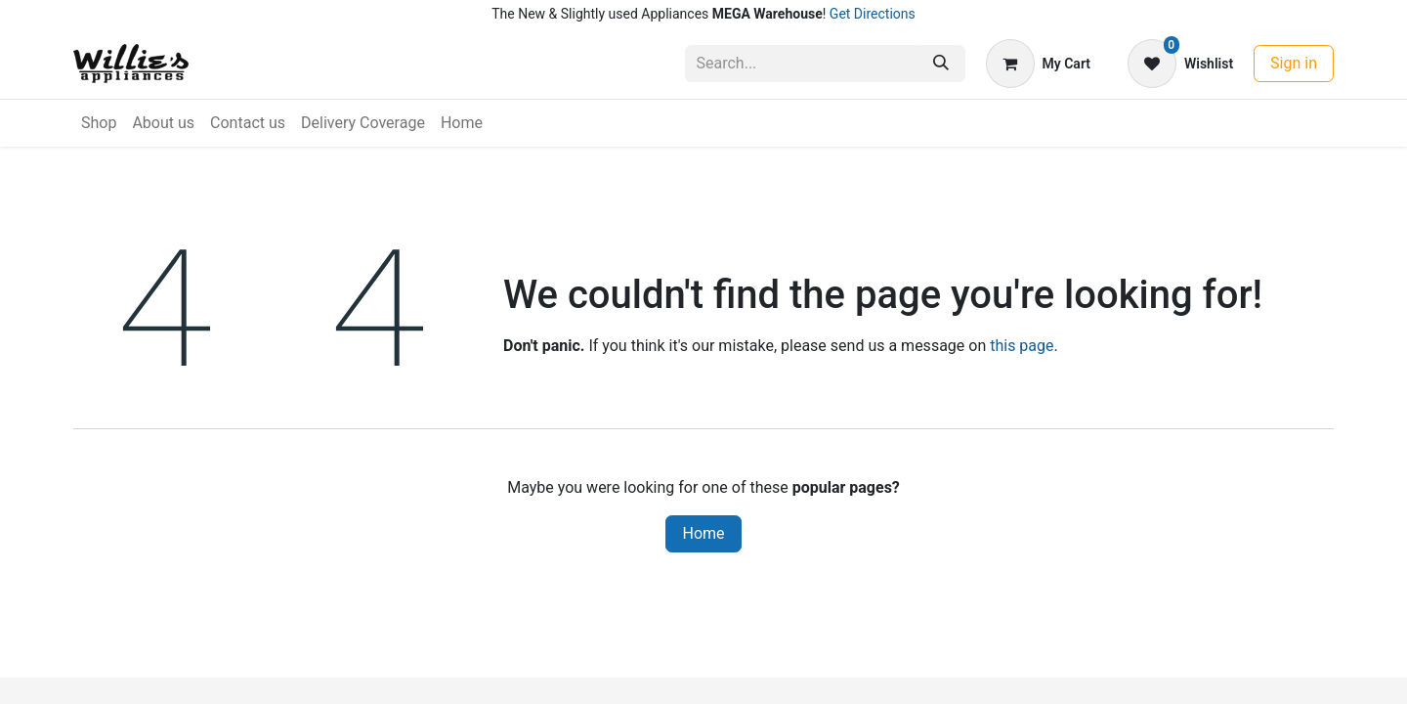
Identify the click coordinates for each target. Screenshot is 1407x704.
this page (1021, 345)
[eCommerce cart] (1038, 63)
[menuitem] (98, 123)
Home (703, 533)
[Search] (941, 63)
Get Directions (873, 14)
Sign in (1293, 63)
